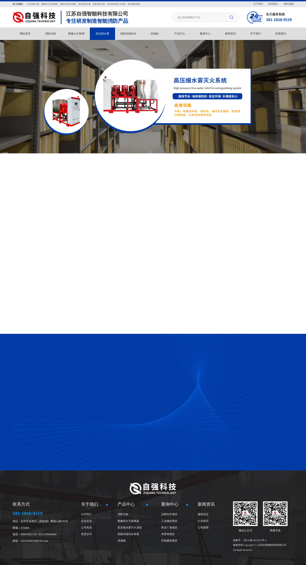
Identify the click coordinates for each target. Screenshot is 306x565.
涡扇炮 (154, 33)
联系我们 (273, 3)
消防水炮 (50, 33)
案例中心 (205, 33)
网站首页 (25, 33)
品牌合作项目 (169, 514)
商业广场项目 (169, 527)
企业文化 (86, 521)
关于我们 (258, 3)
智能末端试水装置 (128, 534)
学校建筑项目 (169, 540)
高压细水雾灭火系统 (130, 527)
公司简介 (86, 514)
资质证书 (86, 534)
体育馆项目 (168, 534)
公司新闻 (203, 527)
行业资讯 (203, 521)
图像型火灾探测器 (128, 521)
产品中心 (179, 33)
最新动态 (203, 514)
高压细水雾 (102, 33)
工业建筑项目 (169, 521)
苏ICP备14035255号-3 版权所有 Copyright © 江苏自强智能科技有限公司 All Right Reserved (259, 545)
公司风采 (86, 527)
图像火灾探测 (76, 33)
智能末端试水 (128, 33)
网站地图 (289, 3)
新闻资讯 (230, 33)
